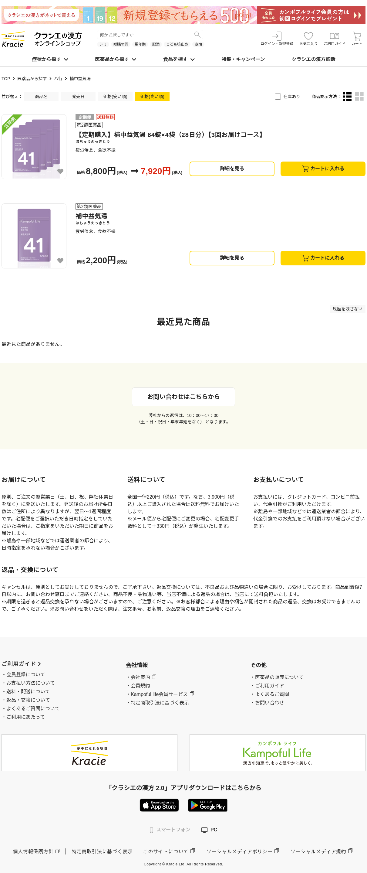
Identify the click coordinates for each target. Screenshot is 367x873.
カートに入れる (323, 168)
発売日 (78, 96)
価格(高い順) (152, 96)
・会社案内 (138, 677)
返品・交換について (28, 700)
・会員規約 (138, 685)
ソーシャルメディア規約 (318, 851)
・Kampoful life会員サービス (157, 694)
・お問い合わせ (267, 702)
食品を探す (179, 59)
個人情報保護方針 (33, 851)
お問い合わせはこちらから (183, 397)
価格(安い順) (115, 96)
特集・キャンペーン (243, 59)
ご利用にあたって (25, 717)
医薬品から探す (115, 59)
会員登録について (25, 674)
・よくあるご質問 (269, 694)
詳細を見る (232, 168)
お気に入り (308, 39)
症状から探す (50, 59)
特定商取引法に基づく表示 (102, 851)
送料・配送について (28, 691)
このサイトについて (166, 851)
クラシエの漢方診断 (313, 59)
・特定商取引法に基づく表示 (157, 702)
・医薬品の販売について (277, 677)
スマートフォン (170, 830)
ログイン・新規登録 (277, 39)
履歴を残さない (347, 308)
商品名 (41, 96)
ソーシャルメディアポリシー (239, 851)
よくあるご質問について (33, 708)
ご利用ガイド (334, 39)
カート (357, 39)
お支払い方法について (30, 683)
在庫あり (291, 96)
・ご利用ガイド (267, 685)
